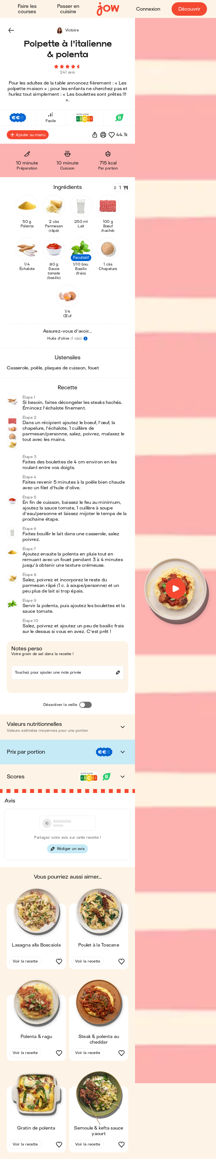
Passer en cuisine (68, 9)
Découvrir (189, 9)
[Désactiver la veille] (85, 705)
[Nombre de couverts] (120, 187)
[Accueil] (108, 9)
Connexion (148, 9)
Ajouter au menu (27, 134)
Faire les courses (27, 9)
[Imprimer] (103, 135)
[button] (11, 30)
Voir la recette (25, 961)
